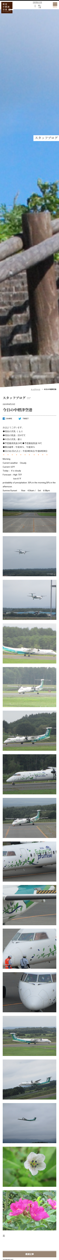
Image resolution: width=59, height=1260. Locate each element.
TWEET (23, 418)
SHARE (7, 418)
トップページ (35, 389)
